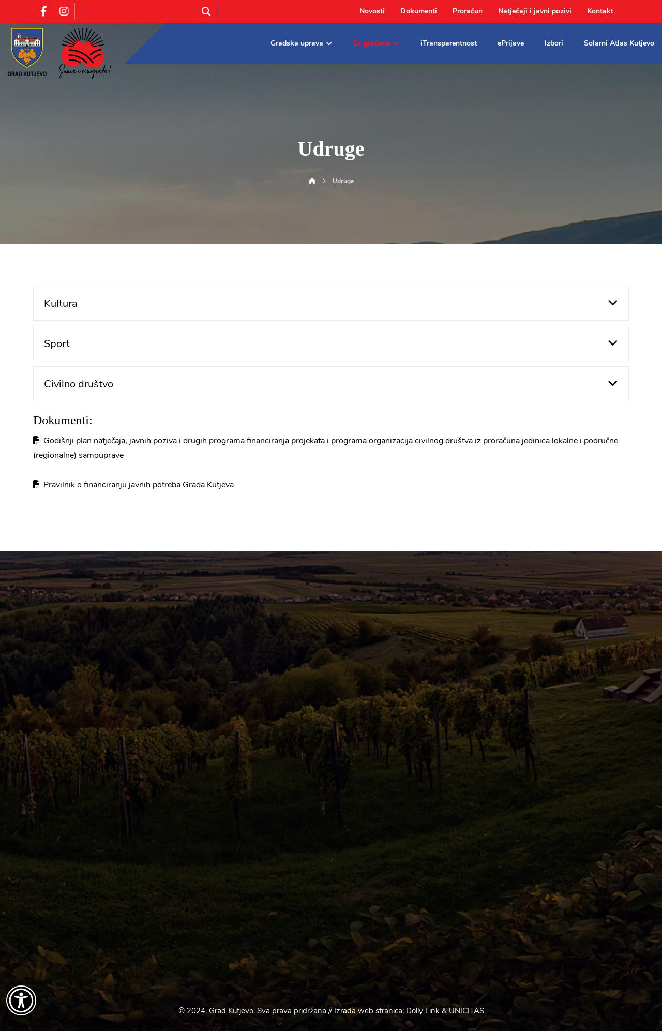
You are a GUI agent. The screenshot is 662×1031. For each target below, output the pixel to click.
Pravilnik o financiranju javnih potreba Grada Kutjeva (138, 484)
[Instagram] (64, 11)
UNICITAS (466, 1011)
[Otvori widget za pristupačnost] (21, 1000)
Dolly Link (423, 1011)
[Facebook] (43, 11)
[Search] (206, 12)
